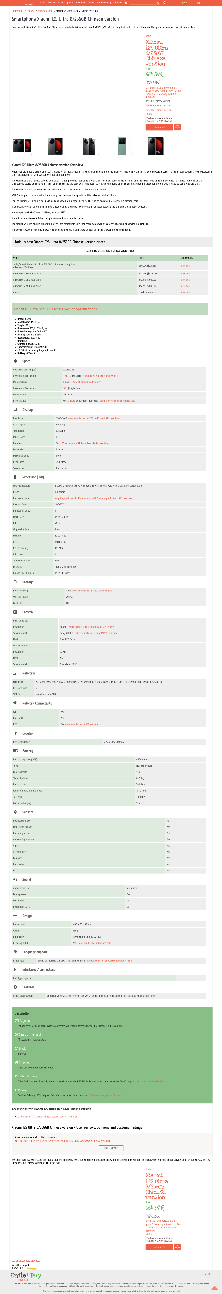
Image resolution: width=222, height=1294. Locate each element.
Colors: (149, 113)
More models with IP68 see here (94, 943)
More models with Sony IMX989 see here (96, 633)
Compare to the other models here (101, 375)
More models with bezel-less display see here (85, 443)
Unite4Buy (17, 10)
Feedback (80, 2)
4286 (65, 375)
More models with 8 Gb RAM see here (92, 590)
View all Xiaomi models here (86, 382)
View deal (185, 265)
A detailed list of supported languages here (109, 960)
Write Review (111, 1148)
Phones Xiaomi (45, 10)
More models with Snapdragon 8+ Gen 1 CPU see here (105, 498)
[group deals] (29, 3)
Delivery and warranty (99, 2)
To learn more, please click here (149, 1081)
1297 (65, 388)
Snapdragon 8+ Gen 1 (65, 498)
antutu (71, 400)
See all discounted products (26, 1260)
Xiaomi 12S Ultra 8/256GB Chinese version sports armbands (47, 1116)
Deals (42, 2)
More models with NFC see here (82, 724)
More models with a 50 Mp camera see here (91, 626)
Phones (30, 10)
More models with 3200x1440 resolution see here (94, 418)
